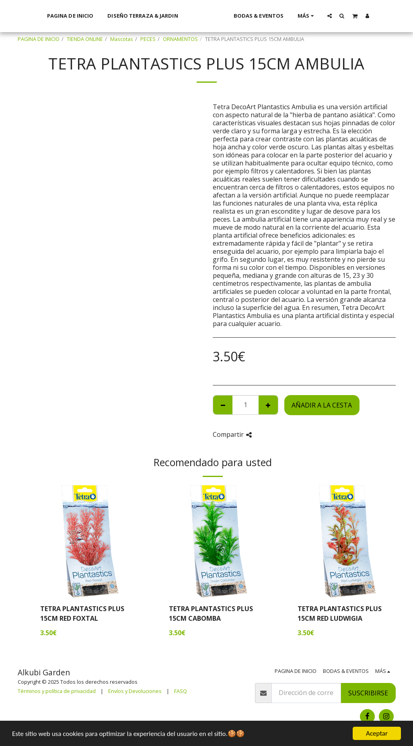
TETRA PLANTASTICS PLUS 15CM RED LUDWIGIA (340, 613)
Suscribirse (368, 693)
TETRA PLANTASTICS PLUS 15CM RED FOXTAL (82, 613)
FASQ (180, 691)
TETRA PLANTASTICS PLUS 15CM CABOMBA (211, 613)
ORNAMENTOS (180, 39)
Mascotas (121, 39)
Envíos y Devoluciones (135, 691)
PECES (148, 39)
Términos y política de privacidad (57, 691)
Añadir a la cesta (322, 405)
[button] (340, 15)
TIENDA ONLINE (85, 39)
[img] (90, 541)
